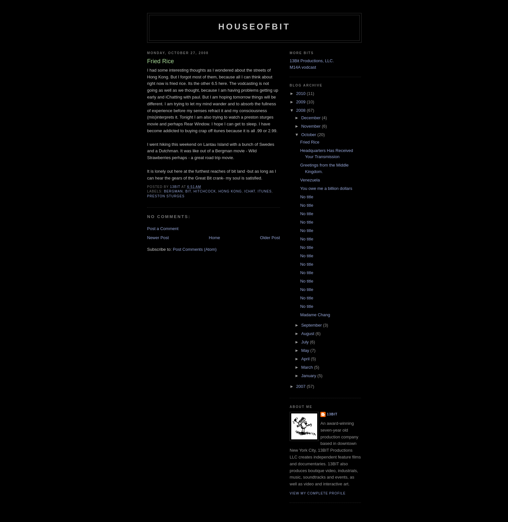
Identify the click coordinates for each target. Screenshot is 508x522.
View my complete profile (318, 493)
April (306, 358)
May (305, 350)
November (311, 126)
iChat (249, 191)
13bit (332, 414)
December (311, 117)
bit (188, 191)
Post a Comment (163, 228)
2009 (301, 101)
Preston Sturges (166, 196)
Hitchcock (204, 191)
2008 (301, 110)
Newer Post (158, 237)
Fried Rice (309, 142)
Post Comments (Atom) (195, 249)
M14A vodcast (303, 67)
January (309, 375)
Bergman (173, 191)
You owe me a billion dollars (326, 188)
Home (214, 237)
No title (306, 196)
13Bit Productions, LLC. (312, 60)
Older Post (270, 237)
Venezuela (310, 180)
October (309, 134)
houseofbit (254, 26)
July (305, 342)
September (312, 325)
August (308, 333)
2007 (301, 386)
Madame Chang (315, 314)
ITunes (264, 191)
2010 (301, 93)
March (307, 367)
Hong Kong (230, 191)
